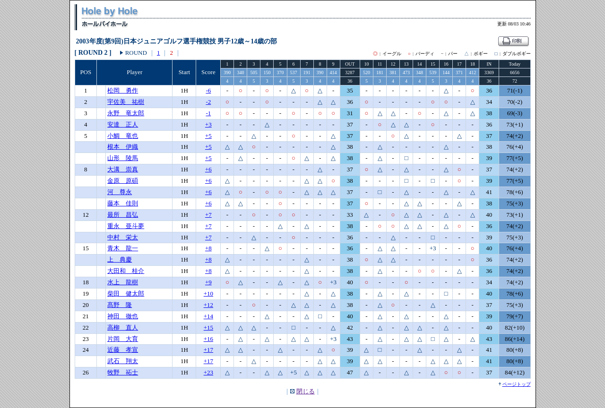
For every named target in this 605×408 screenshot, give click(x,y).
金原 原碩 (122, 180)
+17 (208, 349)
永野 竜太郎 (125, 113)
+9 (208, 282)
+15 (208, 327)
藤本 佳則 (122, 203)
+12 (208, 304)
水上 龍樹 (122, 282)
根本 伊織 (122, 146)
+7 (208, 214)
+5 (208, 135)
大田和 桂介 (125, 270)
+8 (208, 248)
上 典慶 (119, 259)
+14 (208, 316)
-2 (208, 101)
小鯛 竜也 (122, 135)
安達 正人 (122, 124)
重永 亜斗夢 (125, 226)
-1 (208, 113)
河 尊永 (119, 192)
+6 (208, 169)
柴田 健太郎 (125, 293)
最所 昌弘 (122, 214)
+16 (208, 338)
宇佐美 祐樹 (125, 101)
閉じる (305, 391)
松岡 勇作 (122, 90)
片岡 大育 (122, 338)
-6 (208, 90)
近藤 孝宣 (122, 349)
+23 (208, 372)
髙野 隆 (119, 304)
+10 (208, 293)
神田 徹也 (122, 316)
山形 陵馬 (122, 158)
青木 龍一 (122, 248)
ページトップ (516, 384)
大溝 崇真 (122, 169)
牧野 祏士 (122, 372)
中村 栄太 (122, 237)
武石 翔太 (122, 361)
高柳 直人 (122, 327)
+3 (208, 124)
